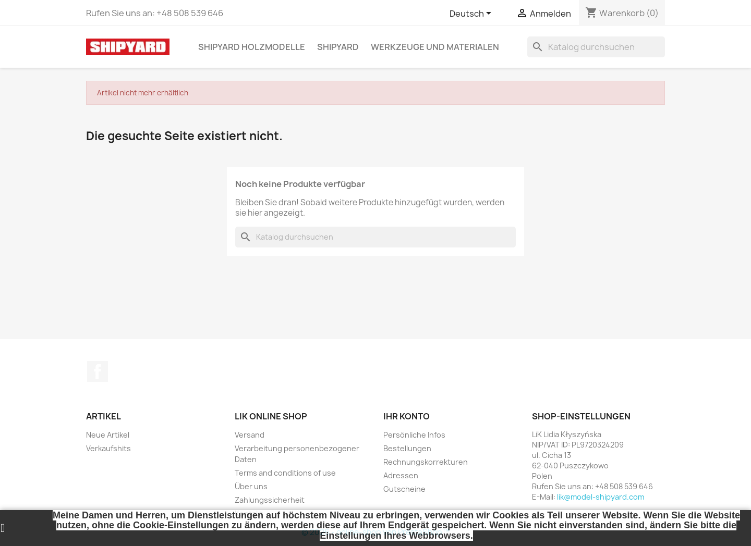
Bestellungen (407, 448)
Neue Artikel (107, 435)
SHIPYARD (338, 47)
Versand (249, 435)
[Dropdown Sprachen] (472, 14)
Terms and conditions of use (285, 473)
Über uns (251, 486)
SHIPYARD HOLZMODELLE (251, 47)
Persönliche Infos (414, 435)
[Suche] (596, 46)
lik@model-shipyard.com (600, 497)
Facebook (97, 371)
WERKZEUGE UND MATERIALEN (435, 47)
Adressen (400, 475)
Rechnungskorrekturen (425, 462)
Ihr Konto (406, 416)
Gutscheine (404, 489)
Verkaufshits (108, 448)
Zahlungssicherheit (270, 500)
